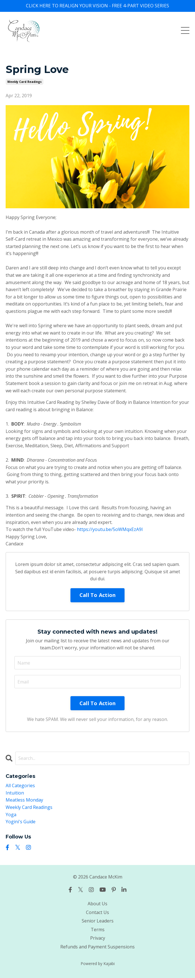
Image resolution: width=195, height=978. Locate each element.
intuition (15, 793)
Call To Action (97, 595)
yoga (11, 814)
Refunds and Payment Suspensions (97, 947)
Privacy (97, 938)
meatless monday (24, 800)
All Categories (20, 785)
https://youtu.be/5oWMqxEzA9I (110, 529)
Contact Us (97, 912)
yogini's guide (21, 821)
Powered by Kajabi (98, 963)
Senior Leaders (98, 921)
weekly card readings (24, 82)
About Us (97, 903)
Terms (98, 929)
